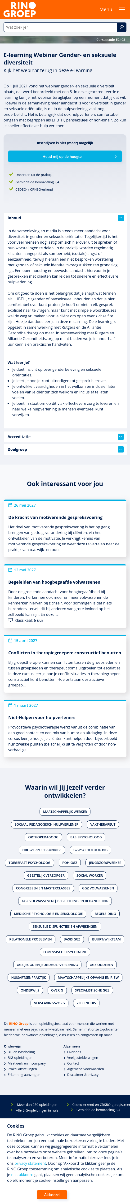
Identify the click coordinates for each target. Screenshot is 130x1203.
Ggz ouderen (101, 964)
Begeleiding (105, 913)
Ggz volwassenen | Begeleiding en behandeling (65, 901)
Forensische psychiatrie (65, 952)
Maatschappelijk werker (65, 811)
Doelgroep (66, 449)
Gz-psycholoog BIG (90, 850)
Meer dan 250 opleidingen (37, 1104)
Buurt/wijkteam (106, 939)
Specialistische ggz (92, 990)
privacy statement (30, 1163)
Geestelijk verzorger (46, 875)
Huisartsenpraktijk (28, 977)
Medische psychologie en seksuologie (48, 913)
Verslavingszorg (49, 1003)
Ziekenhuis (86, 1003)
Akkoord (52, 1194)
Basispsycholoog (86, 837)
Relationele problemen (30, 939)
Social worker (89, 875)
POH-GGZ (69, 862)
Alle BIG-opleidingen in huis (37, 1110)
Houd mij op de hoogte (62, 156)
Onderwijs (30, 990)
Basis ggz (72, 939)
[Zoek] (121, 27)
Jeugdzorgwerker (105, 862)
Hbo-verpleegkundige (42, 850)
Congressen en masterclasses (43, 888)
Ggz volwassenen (98, 888)
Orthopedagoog (43, 837)
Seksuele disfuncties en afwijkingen (65, 926)
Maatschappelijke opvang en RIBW (88, 977)
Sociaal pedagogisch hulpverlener (47, 824)
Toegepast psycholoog (29, 862)
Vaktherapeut (102, 824)
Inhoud (66, 218)
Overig (57, 990)
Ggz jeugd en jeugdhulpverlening (47, 964)
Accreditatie (66, 437)
